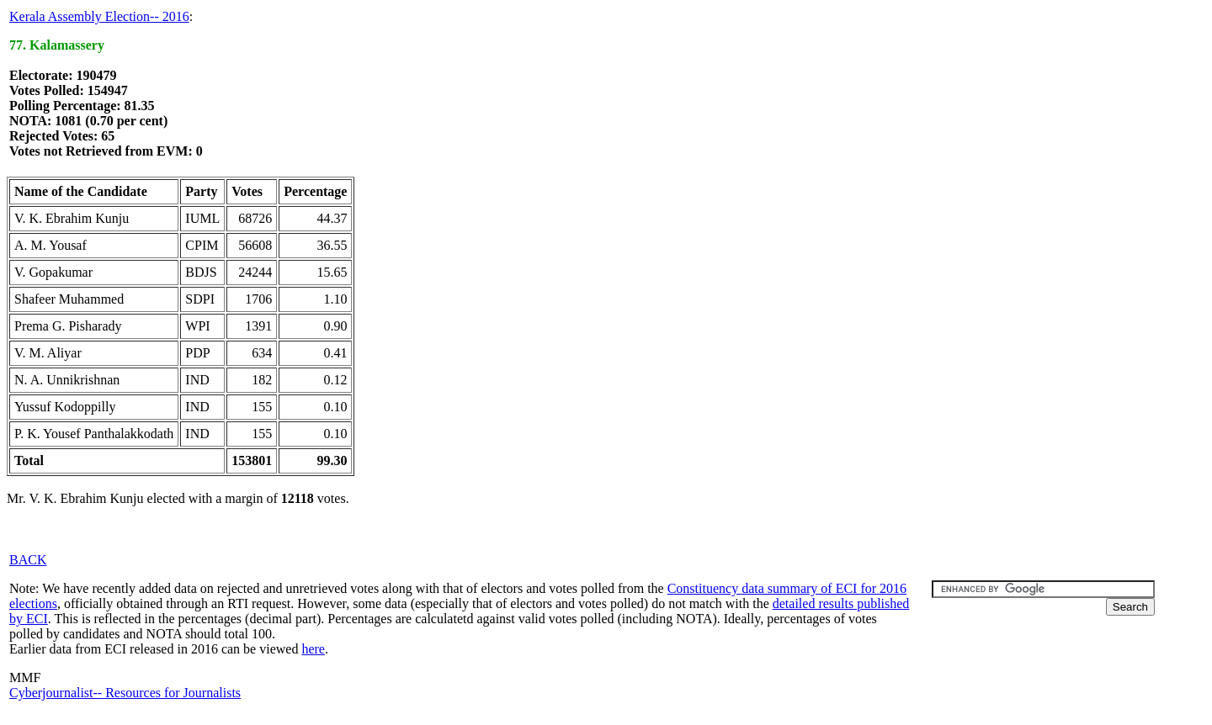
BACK (27, 560)
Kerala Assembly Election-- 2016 (99, 16)
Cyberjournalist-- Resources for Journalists (125, 692)
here (313, 649)
